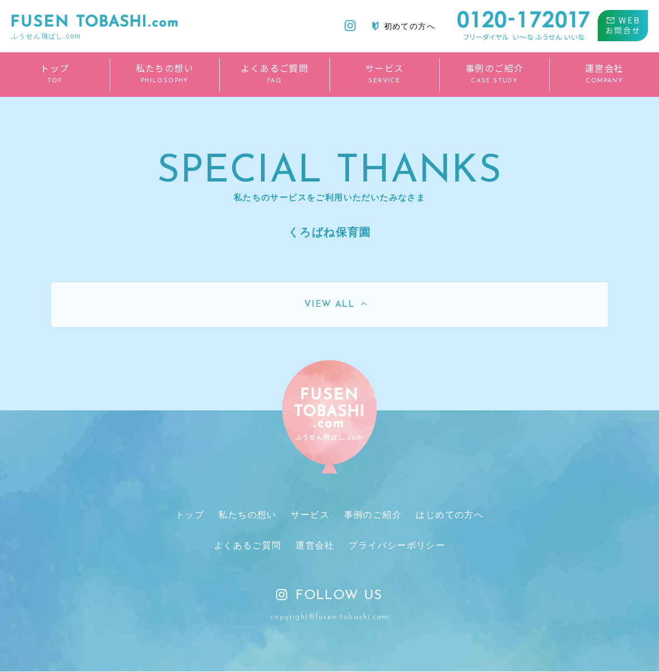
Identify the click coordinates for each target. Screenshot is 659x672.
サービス (310, 514)
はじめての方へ (450, 514)
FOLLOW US (329, 596)
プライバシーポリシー (396, 546)
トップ (189, 514)
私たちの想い (248, 514)
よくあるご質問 (248, 546)
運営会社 (315, 546)
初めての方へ (403, 26)
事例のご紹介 (372, 514)
